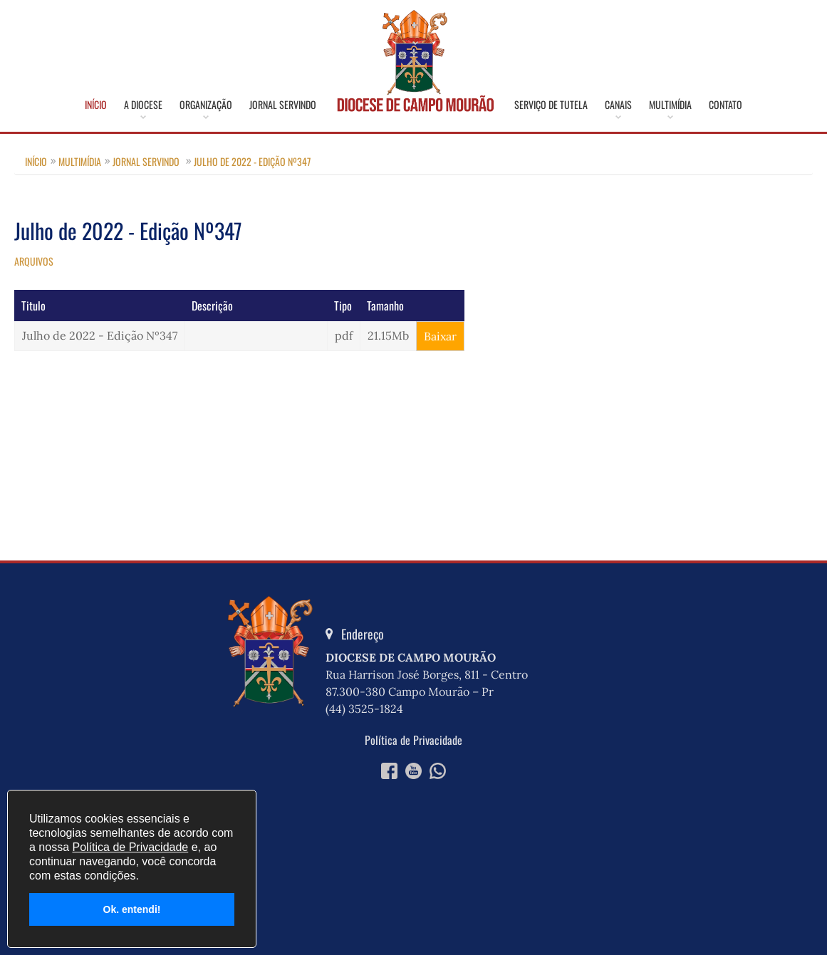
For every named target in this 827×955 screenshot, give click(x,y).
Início (96, 104)
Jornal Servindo (282, 104)
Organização (206, 104)
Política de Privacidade (413, 739)
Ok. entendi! (132, 909)
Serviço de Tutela (551, 104)
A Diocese (143, 104)
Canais (618, 104)
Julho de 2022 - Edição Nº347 (252, 161)
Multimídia (670, 104)
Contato (725, 104)
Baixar (440, 336)
